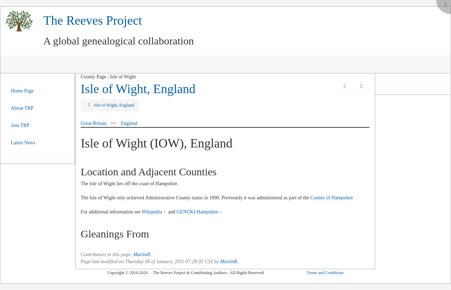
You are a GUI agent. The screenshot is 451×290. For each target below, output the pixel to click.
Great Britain (93, 123)
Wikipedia (152, 212)
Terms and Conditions (325, 272)
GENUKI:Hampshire (197, 212)
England (129, 123)
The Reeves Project (92, 20)
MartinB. (142, 254)
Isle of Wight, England (138, 89)
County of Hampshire (331, 197)
